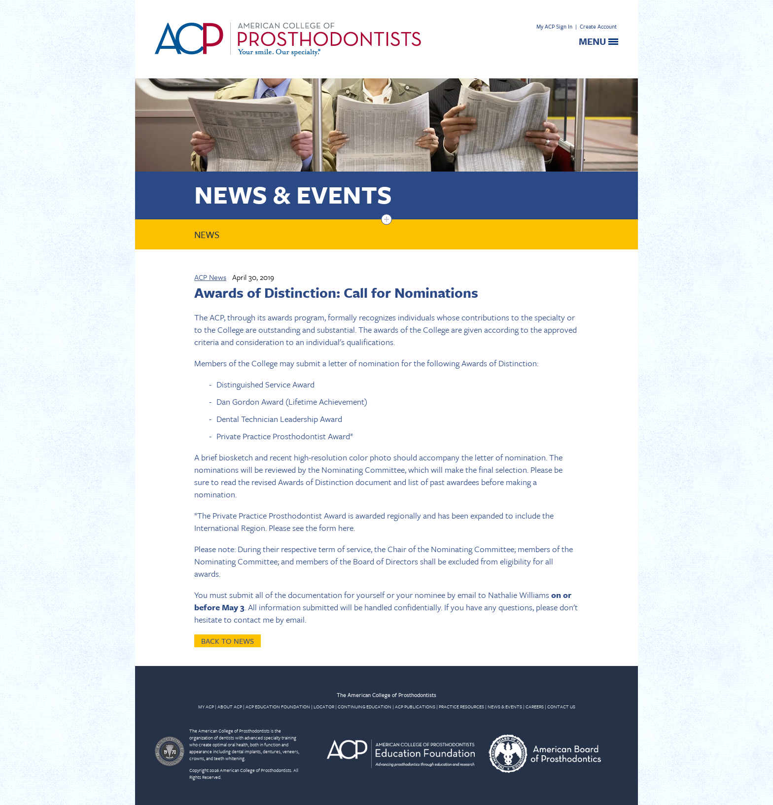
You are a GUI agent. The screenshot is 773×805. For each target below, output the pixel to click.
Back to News (227, 640)
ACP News (210, 277)
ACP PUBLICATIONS (415, 706)
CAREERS (535, 706)
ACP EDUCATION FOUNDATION (278, 706)
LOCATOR (324, 706)
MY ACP (206, 706)
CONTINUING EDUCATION (364, 706)
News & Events (293, 193)
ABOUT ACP (229, 706)
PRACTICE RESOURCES (461, 706)
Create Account (598, 26)
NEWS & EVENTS (505, 706)
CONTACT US (561, 706)
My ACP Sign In (554, 26)
